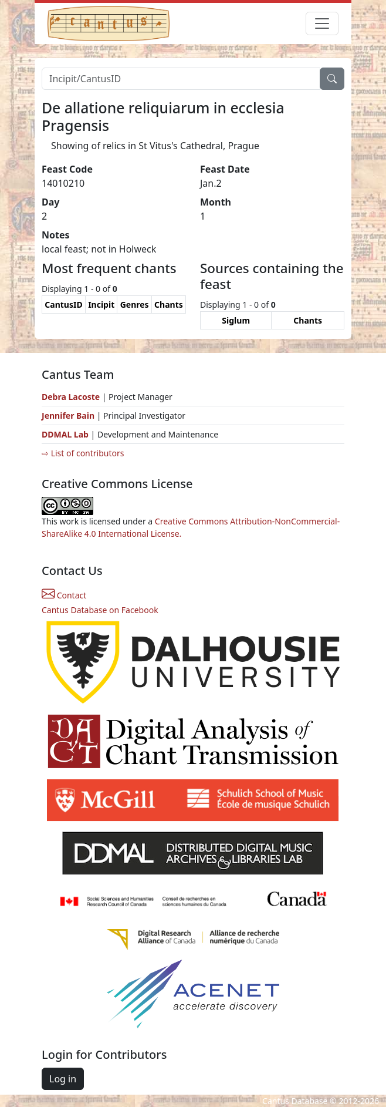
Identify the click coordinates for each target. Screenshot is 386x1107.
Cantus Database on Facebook (100, 609)
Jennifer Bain (69, 415)
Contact (64, 595)
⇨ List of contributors (83, 453)
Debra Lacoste (71, 396)
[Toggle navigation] (322, 23)
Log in (62, 1078)
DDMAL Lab (65, 434)
